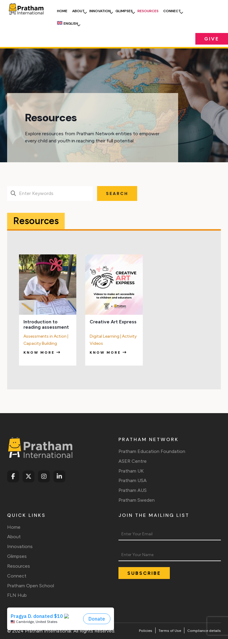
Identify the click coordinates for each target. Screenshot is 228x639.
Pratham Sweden (136, 500)
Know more (42, 352)
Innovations (20, 546)
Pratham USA (132, 480)
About (78, 11)
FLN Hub (17, 595)
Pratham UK (131, 471)
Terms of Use (170, 630)
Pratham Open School (30, 585)
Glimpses (124, 11)
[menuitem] (67, 23)
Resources (148, 11)
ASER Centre (132, 461)
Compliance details (204, 630)
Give (211, 39)
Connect (172, 11)
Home (62, 11)
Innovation (100, 11)
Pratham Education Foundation (151, 451)
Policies (145, 630)
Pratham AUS (132, 490)
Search (117, 193)
